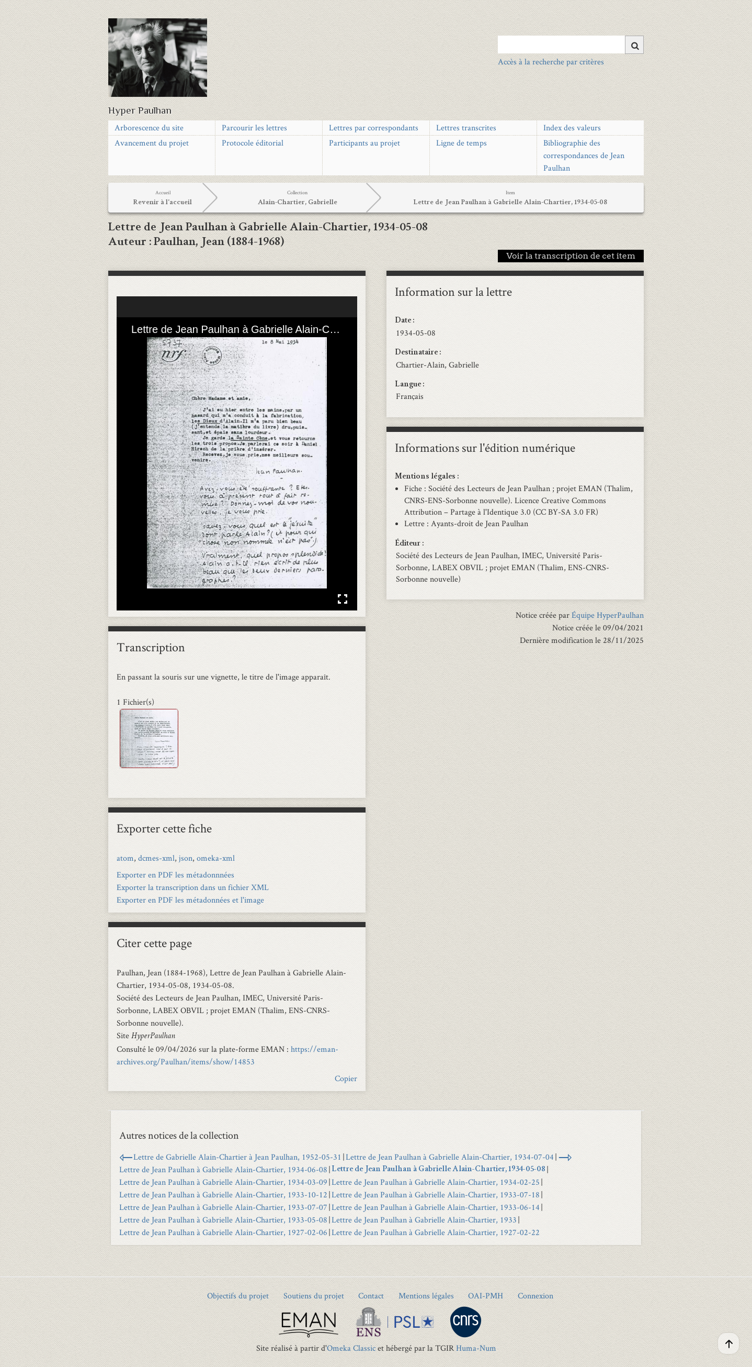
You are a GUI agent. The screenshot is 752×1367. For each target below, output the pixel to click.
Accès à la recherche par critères (551, 61)
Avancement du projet (152, 142)
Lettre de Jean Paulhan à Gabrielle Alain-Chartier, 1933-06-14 (436, 1207)
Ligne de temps (461, 142)
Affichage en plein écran (342, 599)
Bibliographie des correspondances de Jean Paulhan (583, 155)
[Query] (571, 44)
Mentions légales (426, 1295)
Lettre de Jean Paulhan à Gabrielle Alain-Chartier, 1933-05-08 (223, 1219)
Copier (346, 1078)
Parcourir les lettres (254, 127)
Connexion (535, 1295)
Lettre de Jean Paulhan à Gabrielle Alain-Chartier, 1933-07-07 (223, 1207)
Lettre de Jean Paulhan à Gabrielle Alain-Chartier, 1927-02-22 (436, 1232)
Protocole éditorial (252, 142)
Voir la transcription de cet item (570, 256)
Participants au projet (364, 142)
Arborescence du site (149, 127)
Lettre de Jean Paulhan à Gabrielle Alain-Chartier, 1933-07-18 (436, 1194)
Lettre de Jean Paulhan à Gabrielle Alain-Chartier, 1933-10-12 (223, 1194)
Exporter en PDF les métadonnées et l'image (190, 899)
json (185, 857)
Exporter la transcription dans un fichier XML (193, 887)
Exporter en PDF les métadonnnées (175, 874)
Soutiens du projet (313, 1295)
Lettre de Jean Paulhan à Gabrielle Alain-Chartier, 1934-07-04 (450, 1156)
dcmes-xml (156, 857)
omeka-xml (216, 857)
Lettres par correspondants (373, 127)
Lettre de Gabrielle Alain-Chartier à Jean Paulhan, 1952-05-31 (237, 1156)
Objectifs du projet (238, 1295)
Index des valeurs (572, 127)
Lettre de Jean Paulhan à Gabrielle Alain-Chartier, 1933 (424, 1219)
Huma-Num (476, 1347)
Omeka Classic (351, 1347)
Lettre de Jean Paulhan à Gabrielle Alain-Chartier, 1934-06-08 (223, 1169)
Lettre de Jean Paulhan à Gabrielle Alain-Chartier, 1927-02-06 (223, 1232)
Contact (371, 1295)
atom (125, 857)
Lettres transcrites (466, 127)
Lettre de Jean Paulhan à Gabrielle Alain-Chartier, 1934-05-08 (438, 1169)
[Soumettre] (634, 45)
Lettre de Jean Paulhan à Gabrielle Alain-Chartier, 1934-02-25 (436, 1181)
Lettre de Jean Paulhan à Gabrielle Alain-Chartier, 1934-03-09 (223, 1181)
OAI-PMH (485, 1295)
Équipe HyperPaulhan (608, 614)
